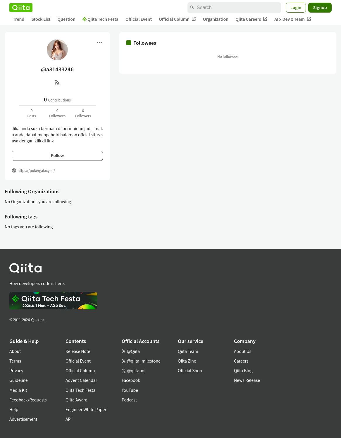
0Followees (57, 113)
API (69, 419)
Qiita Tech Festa (100, 19)
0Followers (83, 113)
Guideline (18, 380)
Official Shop (190, 370)
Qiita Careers (251, 19)
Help (13, 409)
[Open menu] (99, 43)
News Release (247, 380)
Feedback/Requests (28, 400)
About (15, 351)
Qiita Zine (187, 361)
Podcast (129, 400)
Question (66, 19)
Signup (320, 7)
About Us (242, 351)
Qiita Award (76, 400)
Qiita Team (188, 351)
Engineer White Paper (86, 409)
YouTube (130, 390)
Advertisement (23, 419)
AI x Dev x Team (292, 19)
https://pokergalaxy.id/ (36, 170)
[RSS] (57, 82)
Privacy (16, 370)
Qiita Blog (243, 370)
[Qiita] (20, 7)
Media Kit (18, 390)
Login (296, 7)
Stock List (40, 19)
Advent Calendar (81, 380)
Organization (215, 19)
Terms (15, 361)
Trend (18, 19)
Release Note (78, 351)
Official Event (138, 19)
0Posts (31, 113)
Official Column (177, 19)
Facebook (131, 380)
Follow (57, 155)
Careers (241, 361)
